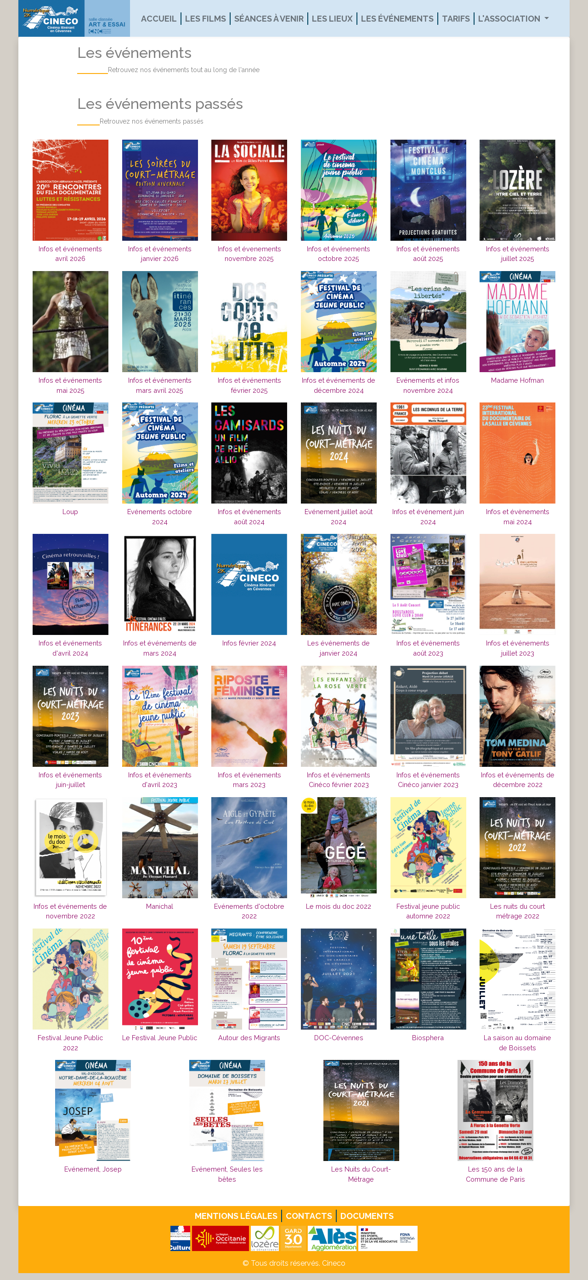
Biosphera (428, 1038)
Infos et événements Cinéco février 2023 (338, 780)
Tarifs (456, 18)
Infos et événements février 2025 (249, 385)
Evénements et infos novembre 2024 (427, 385)
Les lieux (332, 18)
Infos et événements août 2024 (249, 517)
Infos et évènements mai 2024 (517, 517)
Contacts (309, 1216)
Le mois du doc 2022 (338, 906)
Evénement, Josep (93, 1169)
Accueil (159, 18)
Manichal (159, 906)
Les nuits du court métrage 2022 (517, 911)
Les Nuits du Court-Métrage (361, 1174)
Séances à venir (269, 18)
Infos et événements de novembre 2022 (70, 911)
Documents (367, 1216)
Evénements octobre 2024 (159, 517)
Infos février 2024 (249, 643)
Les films (205, 18)
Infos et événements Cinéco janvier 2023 (428, 780)
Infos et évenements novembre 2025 (249, 254)
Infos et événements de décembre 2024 (338, 385)
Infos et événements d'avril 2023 (160, 780)
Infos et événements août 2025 (428, 254)
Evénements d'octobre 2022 (249, 911)
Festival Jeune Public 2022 (70, 1043)
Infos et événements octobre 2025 (338, 254)
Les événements (397, 18)
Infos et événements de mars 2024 (160, 648)
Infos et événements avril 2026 (70, 254)
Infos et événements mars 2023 (249, 780)
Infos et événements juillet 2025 (517, 254)
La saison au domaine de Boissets (517, 1043)
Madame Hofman (517, 380)
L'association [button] (510, 18)
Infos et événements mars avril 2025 (160, 385)
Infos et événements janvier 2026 (160, 254)
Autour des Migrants (249, 1038)
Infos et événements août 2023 (428, 648)
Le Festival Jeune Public (159, 1038)
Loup (70, 511)
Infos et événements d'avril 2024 (70, 648)
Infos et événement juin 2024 (428, 517)
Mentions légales (236, 1216)
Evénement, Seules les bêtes (227, 1174)
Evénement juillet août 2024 (339, 517)
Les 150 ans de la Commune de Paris (495, 1174)
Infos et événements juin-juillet (70, 780)
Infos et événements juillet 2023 (517, 648)
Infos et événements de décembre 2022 (517, 780)
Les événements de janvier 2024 (338, 648)
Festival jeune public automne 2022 (428, 911)
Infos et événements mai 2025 (70, 385)
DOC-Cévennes (338, 1038)
